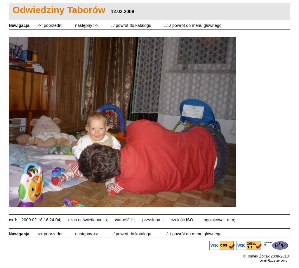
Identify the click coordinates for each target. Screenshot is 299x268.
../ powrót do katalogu (131, 25)
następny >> (87, 25)
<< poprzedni (50, 25)
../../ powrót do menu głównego (193, 25)
